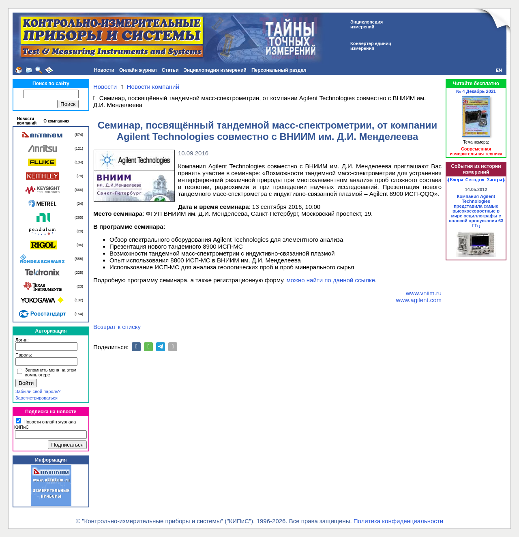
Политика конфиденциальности (398, 521)
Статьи (170, 70)
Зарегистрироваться (36, 397)
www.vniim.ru (424, 293)
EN (499, 70)
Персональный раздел (279, 70)
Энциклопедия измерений (215, 70)
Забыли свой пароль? (37, 391)
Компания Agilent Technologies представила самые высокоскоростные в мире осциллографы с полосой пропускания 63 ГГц (476, 211)
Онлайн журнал (138, 70)
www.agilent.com (419, 299)
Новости (104, 70)
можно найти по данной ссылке (331, 280)
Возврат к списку (117, 326)
